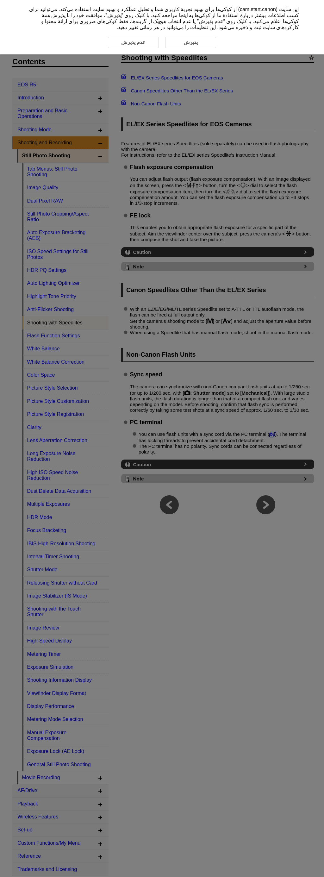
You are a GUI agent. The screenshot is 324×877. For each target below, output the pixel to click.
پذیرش (114, 15)
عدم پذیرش (211, 21)
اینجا (183, 15)
